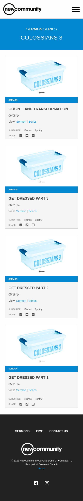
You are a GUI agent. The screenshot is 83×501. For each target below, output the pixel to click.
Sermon (21, 121)
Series (32, 121)
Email (41, 468)
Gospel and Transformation (38, 109)
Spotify (38, 130)
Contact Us (58, 431)
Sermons (22, 431)
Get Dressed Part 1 (29, 378)
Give (39, 431)
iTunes (28, 130)
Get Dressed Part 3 (29, 198)
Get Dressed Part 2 (29, 288)
